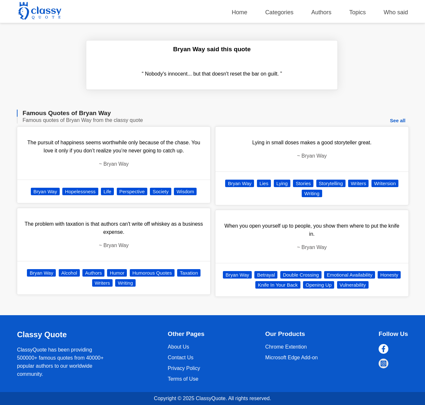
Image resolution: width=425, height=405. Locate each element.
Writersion (385, 183)
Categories (279, 12)
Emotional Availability (349, 275)
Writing (125, 283)
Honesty (389, 275)
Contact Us (180, 357)
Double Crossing (301, 275)
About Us (178, 347)
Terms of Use (183, 379)
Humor (117, 273)
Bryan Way (45, 191)
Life (107, 191)
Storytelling (331, 183)
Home (239, 12)
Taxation (189, 273)
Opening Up (319, 285)
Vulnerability (353, 285)
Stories (303, 183)
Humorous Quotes (152, 273)
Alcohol (69, 273)
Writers (102, 283)
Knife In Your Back (278, 285)
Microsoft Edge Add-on (291, 357)
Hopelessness (80, 191)
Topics (357, 12)
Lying (282, 183)
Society (160, 191)
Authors (321, 12)
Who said (396, 12)
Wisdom (185, 191)
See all (398, 120)
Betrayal (266, 275)
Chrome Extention (286, 347)
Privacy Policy (184, 368)
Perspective (132, 191)
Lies (264, 183)
